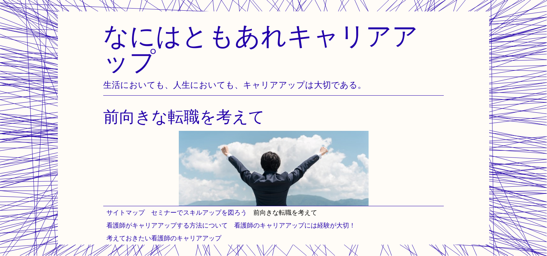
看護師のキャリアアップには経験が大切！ (294, 225)
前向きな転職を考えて (285, 212)
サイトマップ (125, 212)
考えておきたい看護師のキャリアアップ (163, 238)
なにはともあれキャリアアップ (260, 48)
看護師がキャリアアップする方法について (167, 225)
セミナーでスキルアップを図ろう (199, 212)
